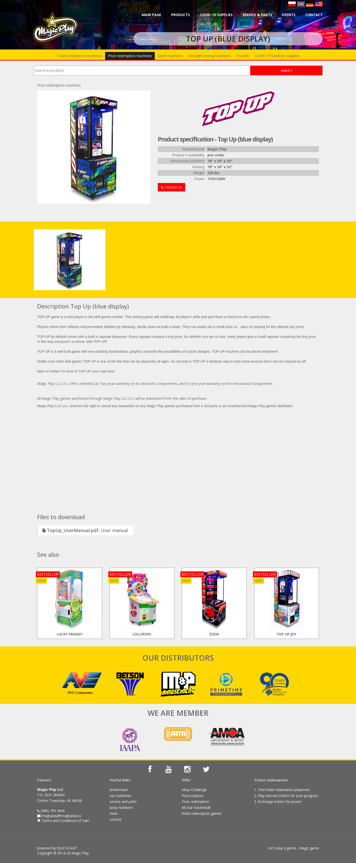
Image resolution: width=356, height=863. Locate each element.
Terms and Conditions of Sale (65, 820)
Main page (151, 14)
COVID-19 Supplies (216, 14)
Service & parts (257, 14)
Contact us (171, 187)
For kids (242, 55)
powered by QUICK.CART (57, 848)
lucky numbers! (121, 807)
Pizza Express (192, 795)
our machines (120, 795)
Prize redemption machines (130, 55)
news (114, 813)
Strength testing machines (209, 55)
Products (180, 14)
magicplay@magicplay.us (61, 815)
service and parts (123, 801)
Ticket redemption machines (79, 55)
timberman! (119, 789)
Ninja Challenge (194, 789)
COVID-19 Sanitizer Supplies (277, 55)
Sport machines (170, 55)
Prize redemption (195, 801)
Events (288, 14)
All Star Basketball (196, 807)
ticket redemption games (202, 813)
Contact (314, 14)
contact (116, 819)
